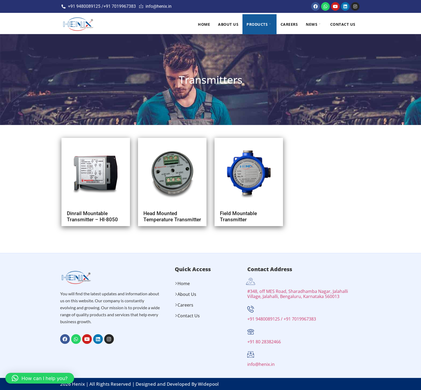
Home (204, 24)
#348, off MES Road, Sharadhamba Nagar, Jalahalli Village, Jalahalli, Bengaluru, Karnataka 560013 (297, 293)
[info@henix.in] (250, 354)
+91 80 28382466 (264, 342)
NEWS (313, 24)
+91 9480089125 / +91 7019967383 (281, 319)
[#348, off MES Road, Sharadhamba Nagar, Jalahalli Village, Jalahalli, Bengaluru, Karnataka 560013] (250, 281)
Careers (289, 24)
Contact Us (342, 24)
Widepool (208, 384)
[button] (39, 378)
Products (258, 24)
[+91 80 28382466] (250, 332)
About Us (228, 24)
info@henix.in (261, 364)
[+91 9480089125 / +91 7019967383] (250, 309)
